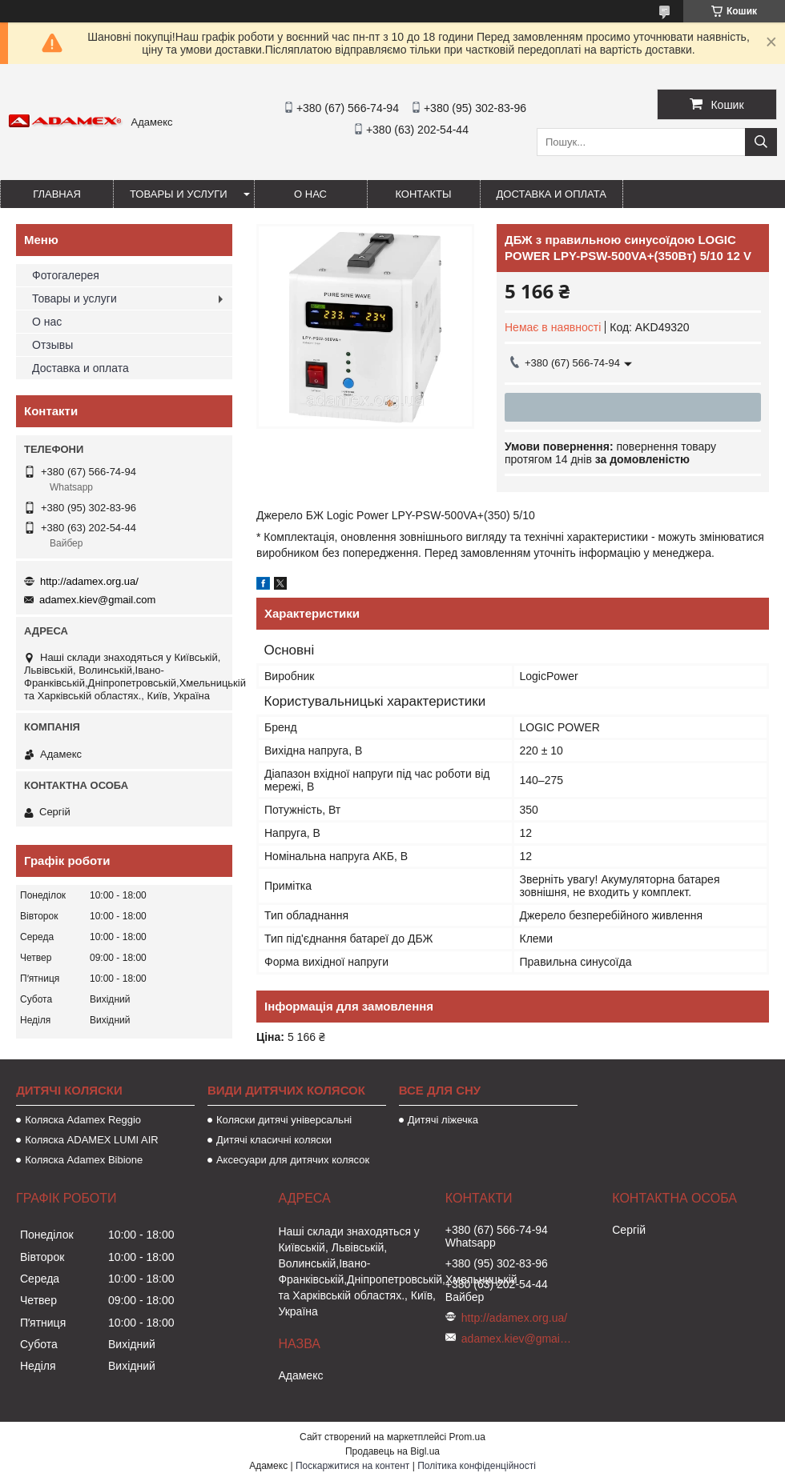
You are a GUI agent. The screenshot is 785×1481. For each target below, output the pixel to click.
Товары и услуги (178, 194)
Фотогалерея (65, 275)
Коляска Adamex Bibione (84, 1160)
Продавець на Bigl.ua (392, 1451)
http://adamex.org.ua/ (89, 581)
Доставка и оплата (551, 194)
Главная (57, 194)
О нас (310, 194)
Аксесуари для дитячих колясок (292, 1160)
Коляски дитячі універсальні (284, 1120)
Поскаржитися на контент (352, 1465)
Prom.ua (467, 1437)
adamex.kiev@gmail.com (97, 600)
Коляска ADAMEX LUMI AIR (92, 1140)
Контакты (423, 194)
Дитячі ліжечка (443, 1120)
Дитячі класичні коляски (274, 1140)
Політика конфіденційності (476, 1465)
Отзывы (52, 344)
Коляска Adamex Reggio (83, 1120)
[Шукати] (761, 142)
